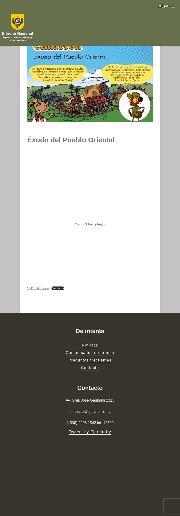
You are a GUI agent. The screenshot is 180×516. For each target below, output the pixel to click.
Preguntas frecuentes (90, 360)
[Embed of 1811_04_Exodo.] (90, 224)
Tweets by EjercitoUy (90, 432)
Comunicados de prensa (90, 353)
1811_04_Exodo (38, 288)
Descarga (57, 288)
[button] (167, 6)
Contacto (90, 368)
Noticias (90, 345)
